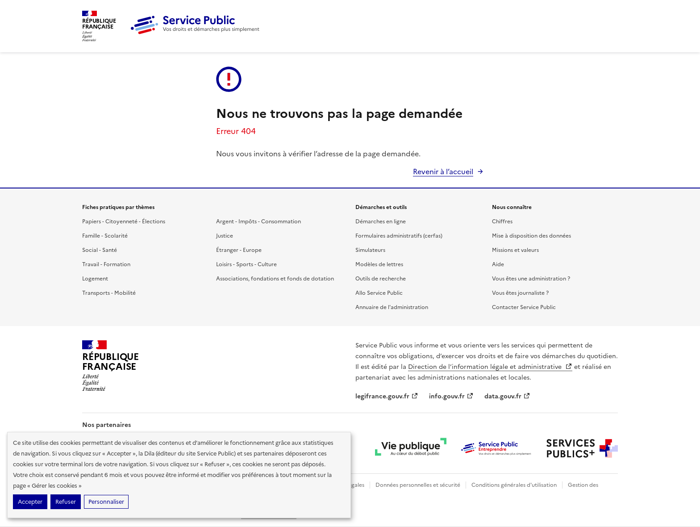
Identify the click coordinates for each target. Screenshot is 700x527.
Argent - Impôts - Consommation (258, 221)
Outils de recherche (380, 279)
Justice (224, 236)
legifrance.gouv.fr (386, 396)
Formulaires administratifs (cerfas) (398, 236)
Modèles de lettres (379, 264)
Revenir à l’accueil (443, 171)
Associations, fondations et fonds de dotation (275, 279)
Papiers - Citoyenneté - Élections (123, 221)
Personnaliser (106, 502)
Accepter (30, 502)
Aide (498, 264)
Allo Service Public (379, 293)
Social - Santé (99, 250)
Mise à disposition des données (531, 236)
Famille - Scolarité (105, 236)
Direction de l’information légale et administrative (490, 367)
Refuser (65, 502)
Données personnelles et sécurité (417, 485)
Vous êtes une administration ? (531, 279)
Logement (95, 279)
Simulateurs (370, 250)
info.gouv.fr (451, 396)
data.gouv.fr (507, 396)
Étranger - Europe (239, 250)
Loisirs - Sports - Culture (246, 264)
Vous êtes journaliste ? (520, 293)
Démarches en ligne (380, 221)
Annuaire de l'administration (391, 307)
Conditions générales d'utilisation (514, 485)
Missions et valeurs (515, 250)
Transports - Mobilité (109, 293)
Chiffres (502, 221)
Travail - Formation (106, 264)
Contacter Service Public (524, 307)
